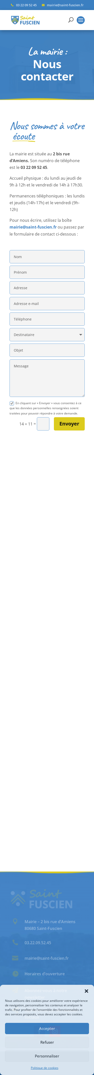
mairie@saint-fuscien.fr (33, 227)
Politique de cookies (44, 1068)
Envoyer (69, 423)
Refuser (47, 1042)
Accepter (47, 1028)
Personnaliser (47, 1055)
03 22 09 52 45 (26, 5)
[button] (86, 991)
